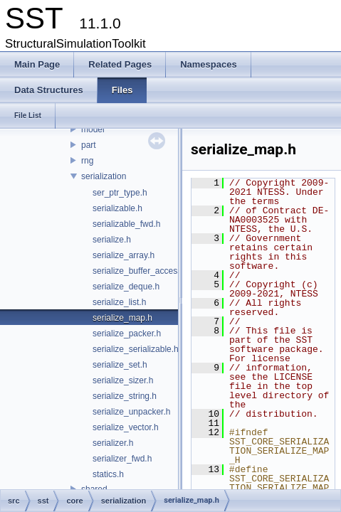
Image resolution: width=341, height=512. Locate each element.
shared (94, 489)
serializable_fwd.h (126, 224)
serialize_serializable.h (136, 349)
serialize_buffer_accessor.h (144, 271)
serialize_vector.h (126, 427)
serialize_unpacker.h (131, 412)
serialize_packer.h (127, 333)
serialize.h (112, 240)
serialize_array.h (123, 255)
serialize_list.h (119, 302)
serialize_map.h (122, 318)
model (93, 129)
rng (87, 161)
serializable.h (117, 208)
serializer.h (113, 443)
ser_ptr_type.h (120, 193)
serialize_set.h (120, 365)
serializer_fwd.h (122, 459)
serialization (103, 176)
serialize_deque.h (126, 287)
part (88, 145)
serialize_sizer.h (123, 380)
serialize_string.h (125, 396)
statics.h (108, 474)
